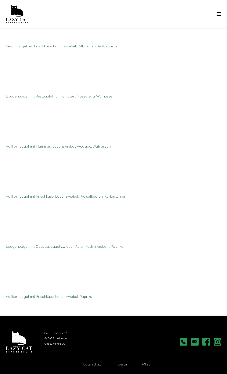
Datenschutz (92, 364)
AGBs (146, 364)
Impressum (122, 364)
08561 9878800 (54, 344)
